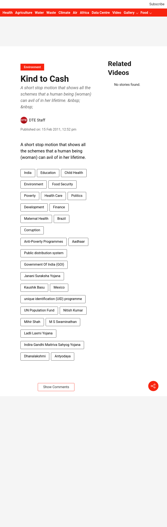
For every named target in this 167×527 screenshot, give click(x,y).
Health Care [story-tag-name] (53, 196)
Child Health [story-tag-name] (74, 173)
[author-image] (23, 120)
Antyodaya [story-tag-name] (63, 356)
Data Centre (101, 13)
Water (39, 13)
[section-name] (32, 67)
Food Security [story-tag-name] (62, 184)
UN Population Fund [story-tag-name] (39, 310)
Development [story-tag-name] (34, 207)
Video (116, 13)
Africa (84, 13)
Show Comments (56, 387)
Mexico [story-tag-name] (59, 287)
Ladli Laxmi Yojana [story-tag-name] (38, 333)
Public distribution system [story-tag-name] (43, 253)
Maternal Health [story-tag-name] (36, 219)
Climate (64, 13)
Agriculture (23, 13)
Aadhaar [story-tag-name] (78, 242)
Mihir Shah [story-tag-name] (32, 322)
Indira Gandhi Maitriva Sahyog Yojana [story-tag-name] (52, 345)
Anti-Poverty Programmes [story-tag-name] (43, 242)
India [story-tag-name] (28, 173)
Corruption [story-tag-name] (32, 230)
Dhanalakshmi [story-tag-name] (35, 356)
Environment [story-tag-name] (33, 184)
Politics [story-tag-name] (77, 196)
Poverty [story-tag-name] (30, 196)
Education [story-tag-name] (48, 173)
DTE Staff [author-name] (37, 120)
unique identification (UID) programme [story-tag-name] (53, 299)
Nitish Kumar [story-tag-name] (73, 310)
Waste (51, 13)
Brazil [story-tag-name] (61, 219)
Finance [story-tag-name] (59, 207)
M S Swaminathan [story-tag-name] (63, 322)
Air (75, 13)
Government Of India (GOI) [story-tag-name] (44, 264)
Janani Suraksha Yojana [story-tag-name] (42, 276)
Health (8, 13)
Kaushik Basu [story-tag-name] (34, 287)
